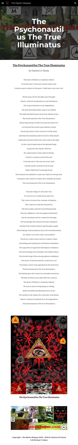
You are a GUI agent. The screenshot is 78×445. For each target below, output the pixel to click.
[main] (39, 33)
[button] (2, 3)
